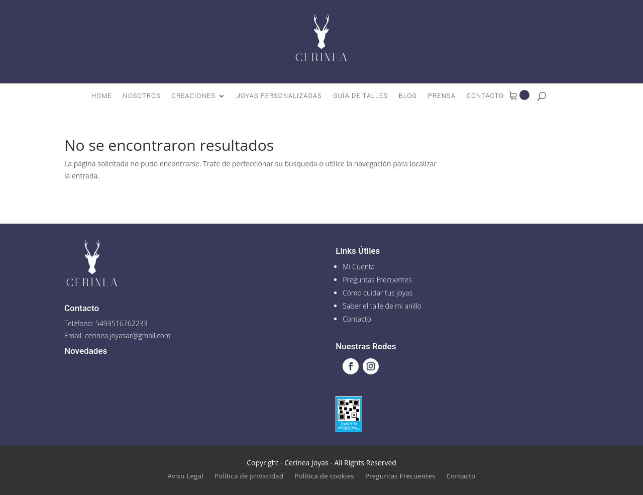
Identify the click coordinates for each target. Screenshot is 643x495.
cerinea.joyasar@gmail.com (128, 335)
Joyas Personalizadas (279, 96)
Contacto (485, 96)
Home (101, 96)
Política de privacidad (249, 476)
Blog (408, 96)
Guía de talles (360, 96)
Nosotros (142, 96)
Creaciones (193, 96)
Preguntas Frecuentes (377, 279)
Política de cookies (324, 476)
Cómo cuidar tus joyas (377, 293)
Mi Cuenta (359, 266)
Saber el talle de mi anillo (382, 306)
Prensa (442, 96)
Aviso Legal (185, 476)
